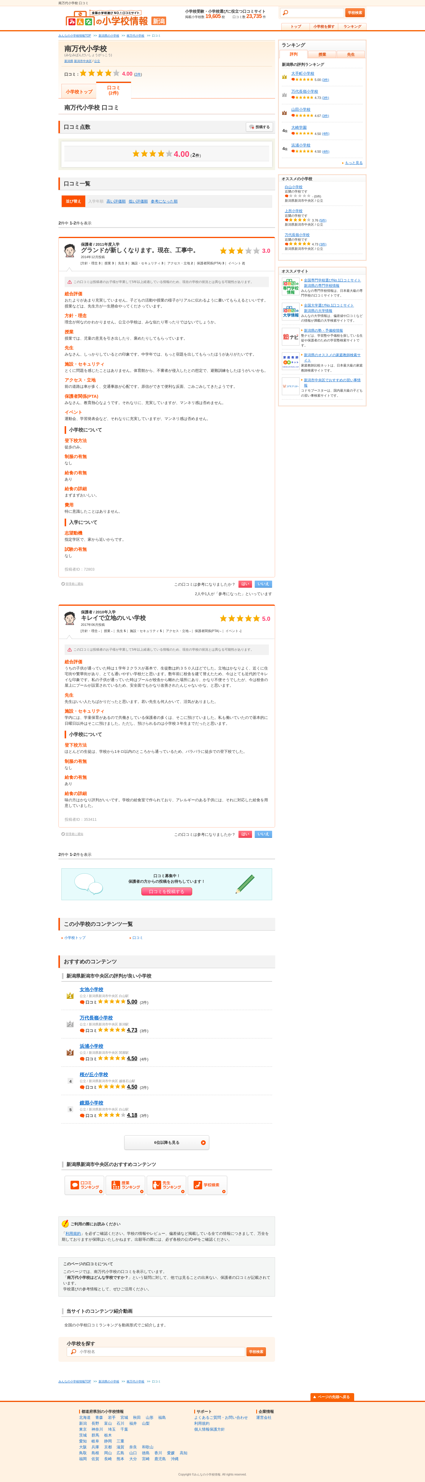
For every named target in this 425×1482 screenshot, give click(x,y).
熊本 (120, 1459)
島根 (95, 1453)
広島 (120, 1453)
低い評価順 (138, 201)
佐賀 (95, 1459)
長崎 (108, 1459)
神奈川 (97, 1429)
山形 (149, 1417)
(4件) (325, 133)
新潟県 (68, 61)
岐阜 (95, 1441)
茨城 (83, 1435)
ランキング (352, 27)
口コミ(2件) (113, 90)
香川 (158, 1453)
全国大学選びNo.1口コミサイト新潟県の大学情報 (329, 308)
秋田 (137, 1417)
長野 (95, 1423)
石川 (120, 1423)
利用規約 (73, 1233)
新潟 (83, 1423)
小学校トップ (79, 91)
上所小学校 (294, 211)
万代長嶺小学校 (96, 1017)
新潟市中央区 (83, 61)
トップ (295, 27)
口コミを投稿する (166, 891)
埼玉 (112, 1429)
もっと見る (354, 163)
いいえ (263, 584)
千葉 (124, 1429)
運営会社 (264, 1417)
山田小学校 (300, 109)
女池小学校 (91, 989)
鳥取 (83, 1453)
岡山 (108, 1453)
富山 (108, 1423)
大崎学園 (299, 127)
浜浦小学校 (91, 1046)
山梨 (146, 1423)
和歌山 (147, 1447)
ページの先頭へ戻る (334, 1397)
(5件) (322, 220)
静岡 (108, 1441)
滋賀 (120, 1447)
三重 (120, 1441)
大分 (133, 1459)
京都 (108, 1447)
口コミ (138, 938)
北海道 (85, 1417)
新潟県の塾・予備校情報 (323, 330)
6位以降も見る (166, 1142)
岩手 (112, 1417)
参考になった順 (164, 201)
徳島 (146, 1453)
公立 (97, 61)
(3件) (325, 80)
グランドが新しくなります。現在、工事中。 (140, 250)
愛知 (83, 1441)
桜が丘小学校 (94, 1074)
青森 (99, 1417)
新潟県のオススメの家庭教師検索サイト (332, 357)
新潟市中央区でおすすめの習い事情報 (332, 382)
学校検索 (355, 13)
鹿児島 (160, 1459)
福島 (162, 1417)
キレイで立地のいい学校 (113, 618)
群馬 (95, 1435)
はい (245, 584)
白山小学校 (294, 187)
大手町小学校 (302, 73)
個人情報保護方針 (209, 1429)
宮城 (124, 1417)
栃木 (108, 1435)
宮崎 (146, 1459)
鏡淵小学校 (91, 1102)
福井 (133, 1423)
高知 (183, 1453)
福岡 (83, 1459)
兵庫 (95, 1447)
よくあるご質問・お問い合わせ (221, 1417)
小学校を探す (324, 27)
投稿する (263, 127)
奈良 (133, 1447)
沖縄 (175, 1459)
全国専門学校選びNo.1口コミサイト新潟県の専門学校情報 (332, 283)
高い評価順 (116, 201)
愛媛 (171, 1453)
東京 (83, 1429)
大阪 (83, 1447)
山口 (133, 1453)
